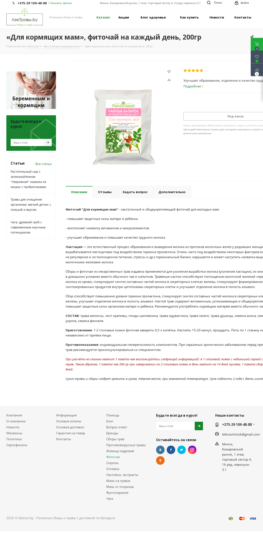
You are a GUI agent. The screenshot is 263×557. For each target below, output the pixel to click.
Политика (14, 439)
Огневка (112, 469)
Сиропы (112, 463)
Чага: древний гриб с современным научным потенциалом (28, 227)
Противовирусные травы (126, 445)
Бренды (112, 433)
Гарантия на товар (70, 433)
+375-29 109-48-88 (32, 3)
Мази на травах (118, 481)
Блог (109, 421)
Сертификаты (16, 445)
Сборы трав (115, 439)
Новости (13, 427)
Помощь (112, 415)
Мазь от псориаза (120, 486)
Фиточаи (113, 457)
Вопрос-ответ (116, 427)
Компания (14, 415)
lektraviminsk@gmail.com (241, 434)
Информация (66, 415)
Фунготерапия (117, 492)
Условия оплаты (68, 421)
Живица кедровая (120, 451)
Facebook (171, 450)
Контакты (63, 439)
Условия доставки (70, 427)
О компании (16, 421)
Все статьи (43, 164)
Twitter (181, 450)
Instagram (192, 450)
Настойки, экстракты (122, 475)
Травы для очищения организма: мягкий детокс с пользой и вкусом (31, 204)
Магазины (14, 433)
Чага (109, 498)
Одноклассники (160, 460)
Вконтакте (160, 450)
